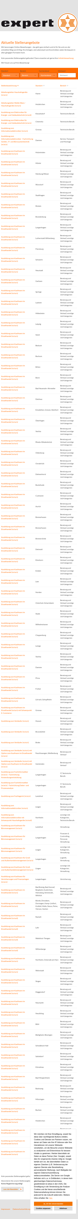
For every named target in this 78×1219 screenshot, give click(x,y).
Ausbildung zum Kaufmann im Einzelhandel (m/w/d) (13, 916)
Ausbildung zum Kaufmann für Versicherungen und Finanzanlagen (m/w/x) (15, 879)
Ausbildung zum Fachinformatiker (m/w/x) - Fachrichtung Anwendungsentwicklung (14, 774)
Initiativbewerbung (66, 58)
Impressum (5, 1209)
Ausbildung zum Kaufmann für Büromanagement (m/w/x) (13, 826)
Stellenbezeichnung (10, 85)
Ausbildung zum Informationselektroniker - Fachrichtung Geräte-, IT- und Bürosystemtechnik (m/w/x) (17, 140)
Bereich (23, 71)
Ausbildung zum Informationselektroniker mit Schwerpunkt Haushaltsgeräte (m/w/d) (16, 817)
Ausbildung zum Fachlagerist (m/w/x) (16, 796)
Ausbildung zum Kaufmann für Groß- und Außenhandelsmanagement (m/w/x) (17, 859)
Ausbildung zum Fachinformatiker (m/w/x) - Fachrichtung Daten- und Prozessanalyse (15, 785)
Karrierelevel (44, 71)
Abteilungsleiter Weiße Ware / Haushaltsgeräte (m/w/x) (13, 104)
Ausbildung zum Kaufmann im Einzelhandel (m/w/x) (13, 152)
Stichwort (62, 71)
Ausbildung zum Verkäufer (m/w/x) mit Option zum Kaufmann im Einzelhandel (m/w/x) (16, 753)
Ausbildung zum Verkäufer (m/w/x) (15, 721)
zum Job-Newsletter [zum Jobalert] (10, 1189)
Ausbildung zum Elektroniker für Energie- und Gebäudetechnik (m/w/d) (16, 113)
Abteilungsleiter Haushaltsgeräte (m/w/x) (14, 93)
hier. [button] (51, 1198)
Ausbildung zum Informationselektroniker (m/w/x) (14, 129)
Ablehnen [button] (63, 1208)
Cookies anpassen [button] (43, 1208)
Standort (4, 71)
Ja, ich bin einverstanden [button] (53, 1204)
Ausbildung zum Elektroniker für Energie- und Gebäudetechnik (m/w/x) (16, 121)
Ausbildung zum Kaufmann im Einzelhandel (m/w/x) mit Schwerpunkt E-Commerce (16, 710)
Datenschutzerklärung (21, 1209)
